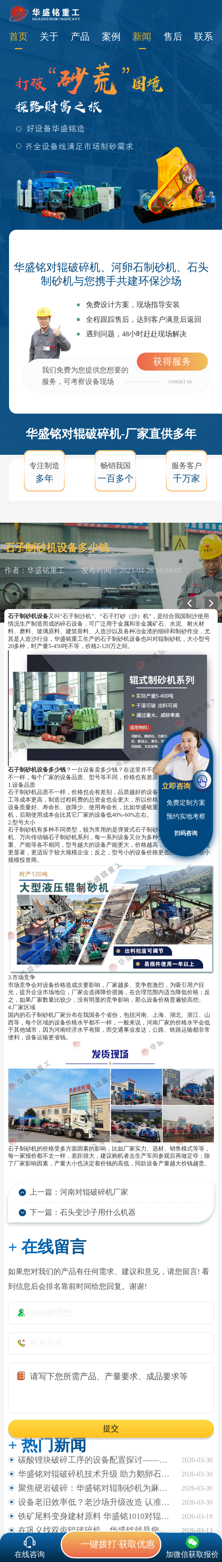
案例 (111, 36)
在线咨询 (29, 1554)
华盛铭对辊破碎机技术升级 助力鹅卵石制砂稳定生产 (96, 1474)
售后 (173, 36)
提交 (111, 1428)
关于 (49, 36)
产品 (80, 36)
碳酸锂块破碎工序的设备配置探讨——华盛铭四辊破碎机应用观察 (96, 1459)
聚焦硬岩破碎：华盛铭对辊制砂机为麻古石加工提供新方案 (96, 1488)
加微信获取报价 (192, 1554)
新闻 (141, 36)
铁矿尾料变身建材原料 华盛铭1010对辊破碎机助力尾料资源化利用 (96, 1516)
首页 (18, 36)
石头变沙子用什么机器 (98, 1212)
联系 (203, 36)
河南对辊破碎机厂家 (94, 1192)
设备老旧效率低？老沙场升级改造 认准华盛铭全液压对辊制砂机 (96, 1502)
